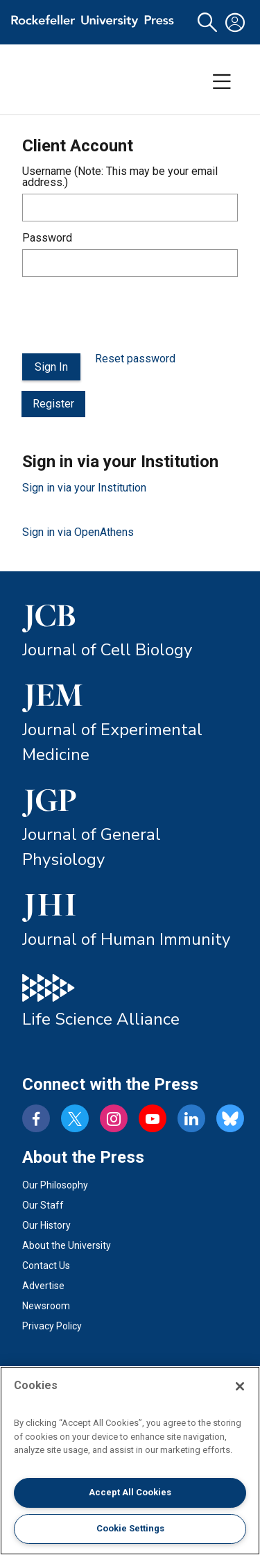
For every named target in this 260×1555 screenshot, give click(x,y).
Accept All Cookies (130, 1492)
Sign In (51, 366)
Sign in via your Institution (84, 487)
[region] (130, 1460)
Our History (46, 1225)
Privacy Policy (52, 1325)
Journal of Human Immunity (126, 939)
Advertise (43, 1285)
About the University (66, 1245)
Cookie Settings (130, 1528)
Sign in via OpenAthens (78, 532)
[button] (207, 22)
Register (53, 403)
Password (47, 237)
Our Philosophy (55, 1185)
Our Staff (43, 1205)
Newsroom (46, 1305)
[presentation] (127, 315)
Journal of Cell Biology (107, 650)
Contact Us (46, 1265)
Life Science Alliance (101, 1019)
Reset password (135, 358)
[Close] (240, 1386)
